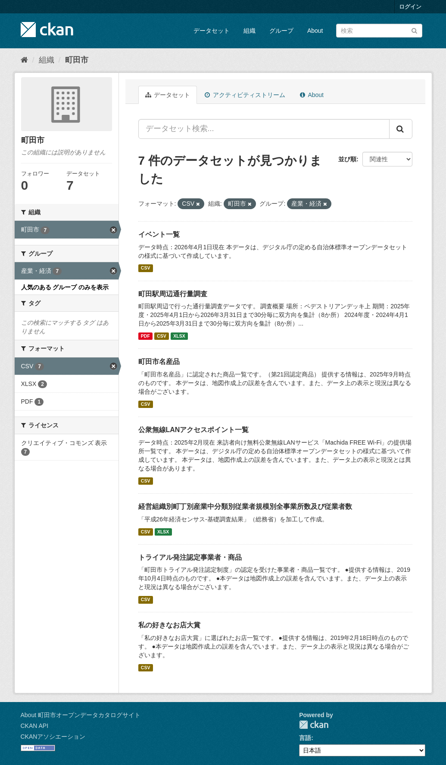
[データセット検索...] (264, 129)
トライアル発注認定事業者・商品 (190, 557)
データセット (211, 30)
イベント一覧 (159, 234)
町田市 (76, 60)
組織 (249, 30)
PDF (145, 336)
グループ (281, 30)
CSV (145, 268)
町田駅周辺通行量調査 (172, 294)
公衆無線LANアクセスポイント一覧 (193, 429)
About (315, 30)
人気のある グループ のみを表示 (65, 287)
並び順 (347, 159)
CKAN (313, 724)
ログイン (410, 6)
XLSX (179, 336)
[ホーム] (24, 60)
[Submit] (414, 30)
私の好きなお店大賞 (169, 625)
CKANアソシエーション (53, 736)
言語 (305, 737)
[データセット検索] (379, 31)
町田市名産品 (159, 361)
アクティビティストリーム (245, 94)
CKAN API (35, 725)
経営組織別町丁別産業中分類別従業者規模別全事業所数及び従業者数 (245, 506)
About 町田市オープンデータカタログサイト (80, 715)
